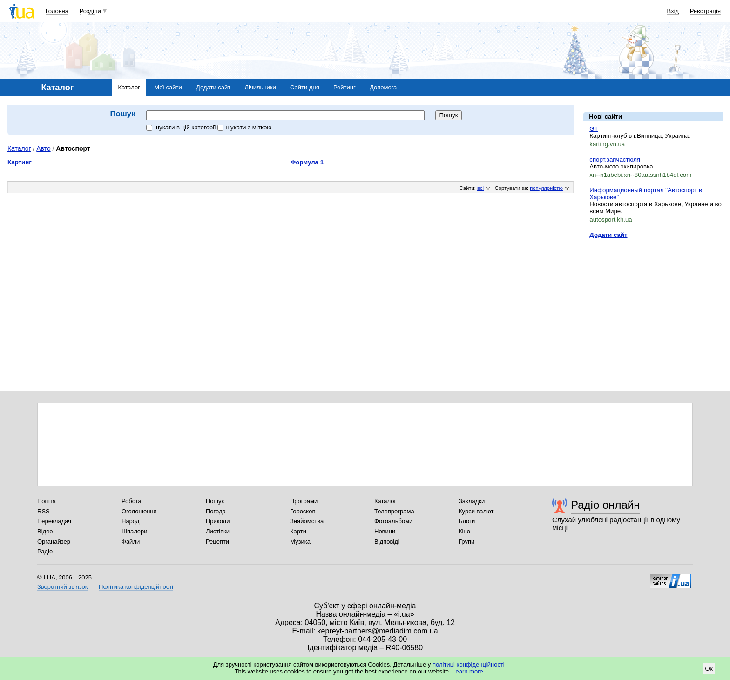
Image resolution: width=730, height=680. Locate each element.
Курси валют (476, 511)
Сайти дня (304, 87)
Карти (298, 531)
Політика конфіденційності (136, 586)
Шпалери (135, 531)
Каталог (129, 87)
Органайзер (53, 541)
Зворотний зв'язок (62, 586)
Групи (466, 541)
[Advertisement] (653, 306)
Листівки (218, 531)
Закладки (472, 501)
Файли (131, 541)
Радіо (45, 551)
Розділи (90, 10)
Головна (57, 10)
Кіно (464, 531)
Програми (304, 501)
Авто (43, 148)
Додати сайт (213, 87)
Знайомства (307, 521)
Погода (216, 511)
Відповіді (386, 541)
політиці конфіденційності (469, 664)
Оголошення (139, 511)
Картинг (19, 162)
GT (593, 128)
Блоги (467, 521)
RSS (43, 511)
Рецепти (217, 541)
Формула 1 (307, 162)
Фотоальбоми (393, 521)
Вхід (673, 10)
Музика (300, 541)
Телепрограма (394, 511)
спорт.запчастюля (614, 159)
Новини (384, 531)
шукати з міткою (244, 127)
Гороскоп (302, 511)
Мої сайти (168, 87)
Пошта (46, 501)
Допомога (383, 87)
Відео (45, 531)
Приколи (218, 521)
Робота (132, 501)
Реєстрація (705, 10)
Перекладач (54, 521)
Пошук (215, 501)
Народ (130, 521)
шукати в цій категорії (181, 127)
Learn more (467, 671)
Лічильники (260, 87)
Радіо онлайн (605, 504)
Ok (709, 668)
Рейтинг (344, 87)
